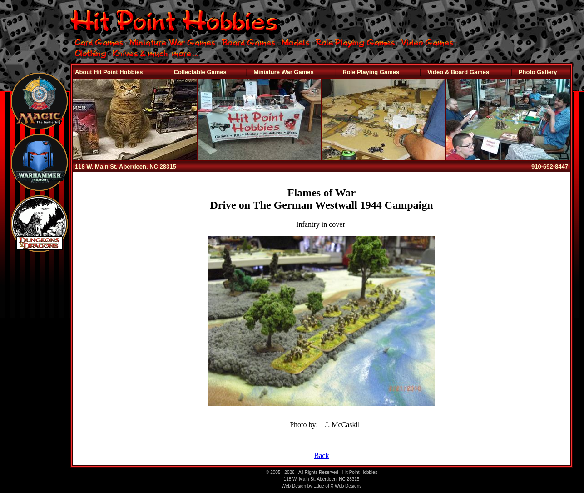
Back (321, 455)
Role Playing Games (370, 72)
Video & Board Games (458, 72)
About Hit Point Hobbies (109, 72)
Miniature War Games (283, 72)
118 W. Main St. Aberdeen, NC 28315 (125, 166)
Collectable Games (200, 72)
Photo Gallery (538, 72)
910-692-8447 (549, 166)
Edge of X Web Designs (337, 485)
